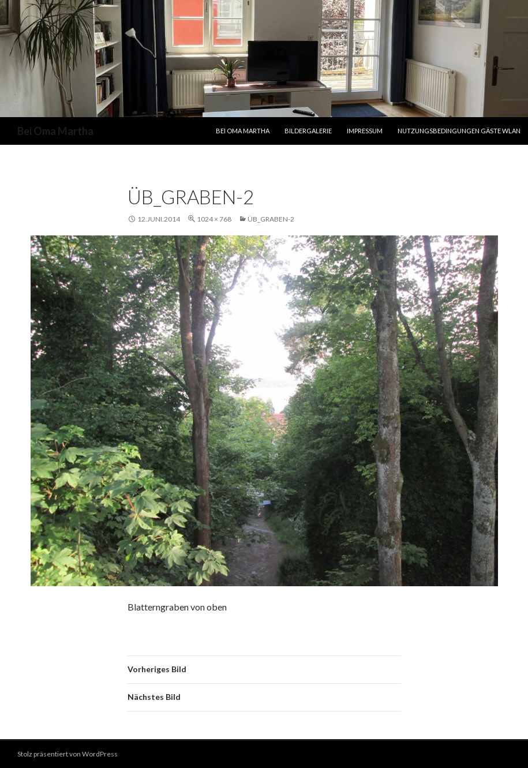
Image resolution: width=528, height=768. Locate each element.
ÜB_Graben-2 (271, 219)
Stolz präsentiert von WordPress (67, 754)
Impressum (365, 130)
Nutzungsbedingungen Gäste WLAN (459, 130)
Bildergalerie (308, 130)
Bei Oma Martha (55, 131)
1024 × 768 (214, 219)
